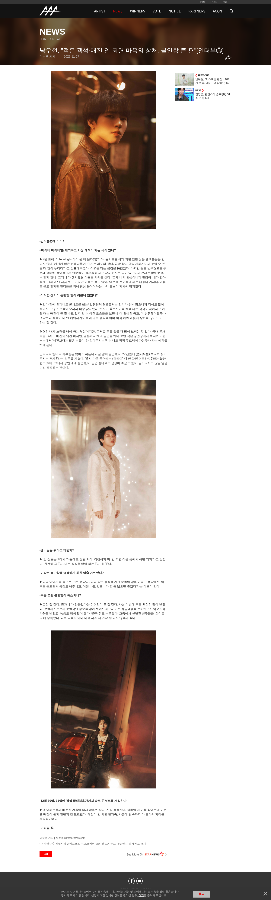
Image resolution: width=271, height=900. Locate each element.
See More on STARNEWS (146, 854)
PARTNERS (196, 11)
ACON (217, 11)
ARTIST (99, 11)
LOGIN (213, 2)
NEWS (118, 11)
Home (44, 39)
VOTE (157, 11)
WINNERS (137, 11)
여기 (141, 895)
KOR (225, 2)
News (56, 39)
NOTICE (175, 11)
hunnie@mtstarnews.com (70, 837)
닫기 (265, 893)
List (46, 854)
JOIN (202, 2)
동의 (201, 893)
